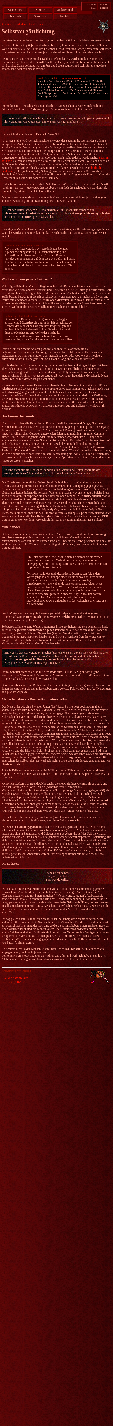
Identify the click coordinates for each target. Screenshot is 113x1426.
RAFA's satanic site (15, 978)
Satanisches (15, 9)
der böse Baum (36, 24)
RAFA (21, 982)
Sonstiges (40, 16)
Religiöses (39, 9)
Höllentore (21, 24)
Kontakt (65, 16)
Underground (65, 9)
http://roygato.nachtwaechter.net (68, 78)
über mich (15, 16)
